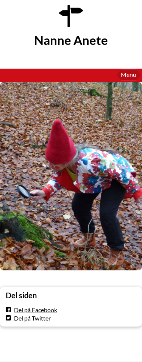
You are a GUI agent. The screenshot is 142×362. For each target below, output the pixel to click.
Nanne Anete (71, 40)
